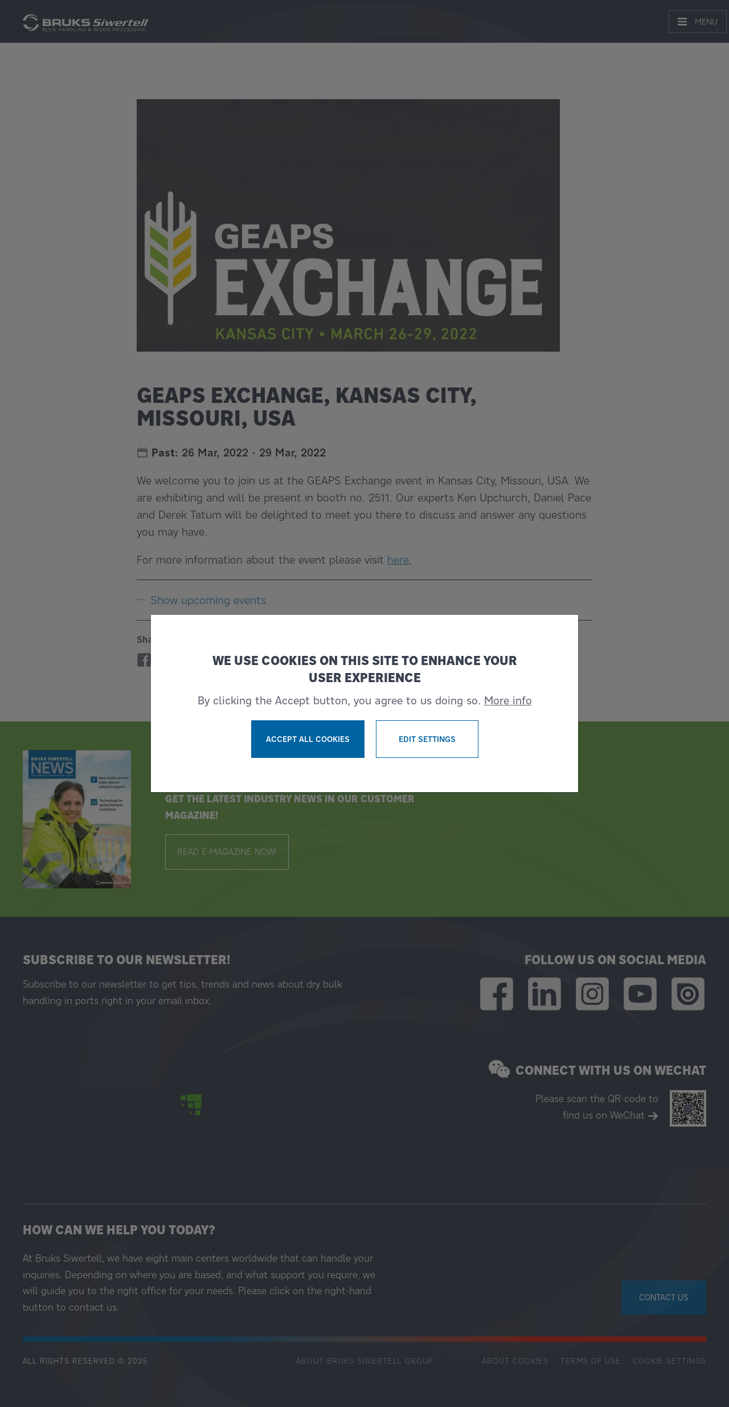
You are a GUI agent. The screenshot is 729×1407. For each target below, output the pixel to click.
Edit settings (427, 739)
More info (508, 700)
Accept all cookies (308, 739)
